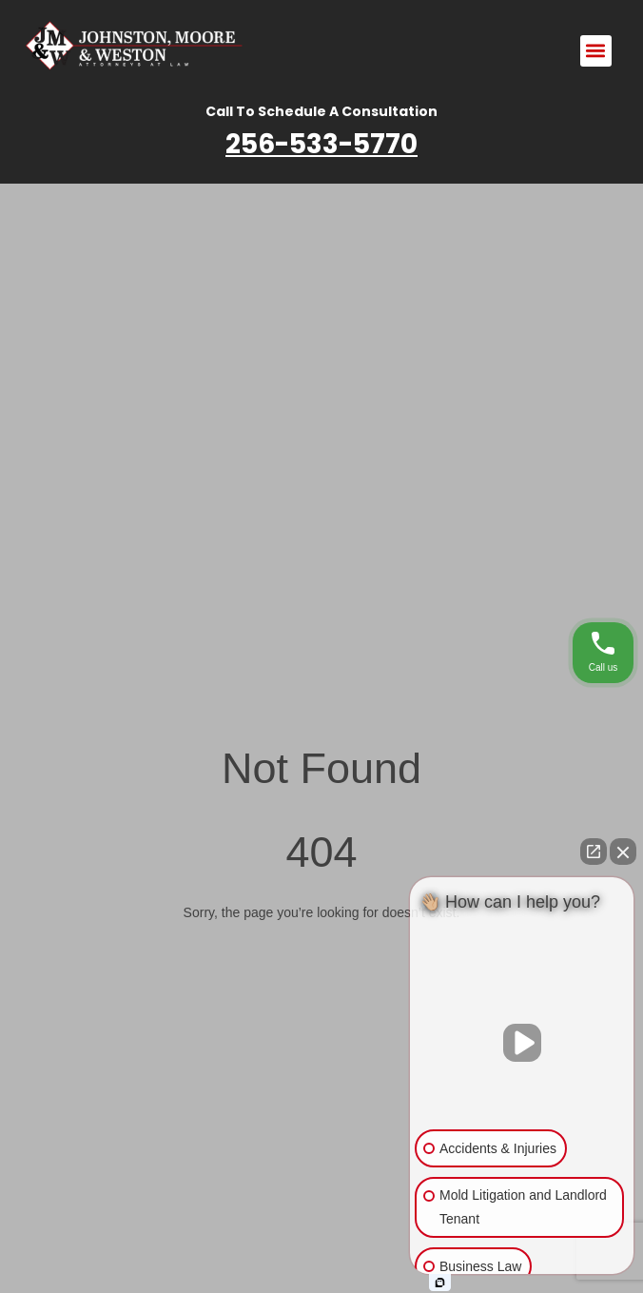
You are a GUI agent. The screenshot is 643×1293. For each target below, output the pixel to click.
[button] (596, 51)
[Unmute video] (522, 1043)
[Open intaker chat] (440, 1282)
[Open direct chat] (593, 851)
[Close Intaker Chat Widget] (623, 851)
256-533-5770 (321, 144)
